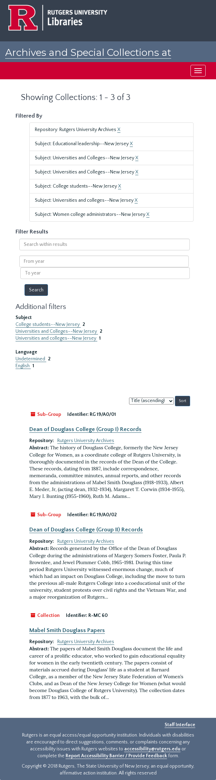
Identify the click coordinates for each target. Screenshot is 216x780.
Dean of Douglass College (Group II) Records (86, 530)
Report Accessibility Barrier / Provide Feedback (116, 756)
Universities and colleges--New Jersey (56, 338)
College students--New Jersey (48, 324)
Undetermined (31, 359)
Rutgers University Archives (85, 440)
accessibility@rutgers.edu (152, 749)
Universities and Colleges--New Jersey (57, 331)
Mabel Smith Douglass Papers (67, 630)
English (23, 366)
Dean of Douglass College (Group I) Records (85, 429)
